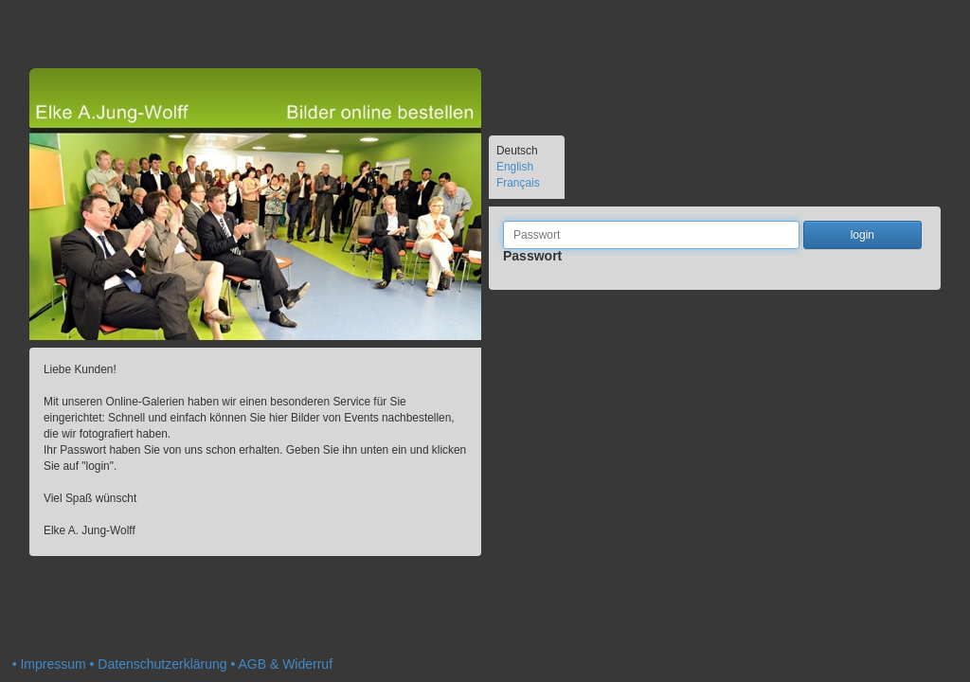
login (862, 235)
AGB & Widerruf (285, 664)
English (514, 166)
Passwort (532, 262)
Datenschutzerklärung (162, 664)
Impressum (52, 664)
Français (518, 182)
